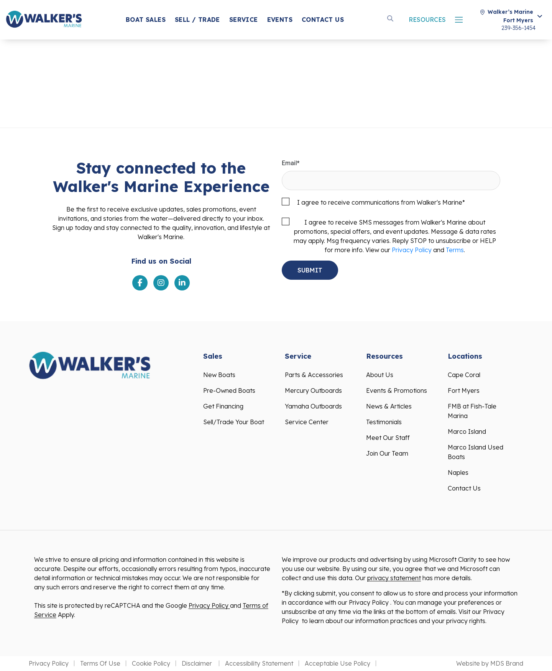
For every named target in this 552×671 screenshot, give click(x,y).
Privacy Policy (412, 250)
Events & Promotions (396, 390)
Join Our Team (387, 453)
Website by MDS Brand (489, 663)
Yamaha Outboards (313, 406)
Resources (427, 19)
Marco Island (467, 431)
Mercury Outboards (313, 390)
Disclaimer (198, 663)
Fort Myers (464, 390)
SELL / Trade (197, 19)
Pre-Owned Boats (229, 390)
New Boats (219, 375)
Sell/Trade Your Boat (233, 422)
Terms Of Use (100, 663)
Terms (455, 250)
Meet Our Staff (388, 437)
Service (243, 19)
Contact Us (323, 19)
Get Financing (223, 406)
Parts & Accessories (314, 375)
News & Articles (389, 406)
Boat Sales (146, 19)
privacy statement (394, 578)
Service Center (307, 422)
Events (279, 19)
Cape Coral (464, 375)
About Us (379, 375)
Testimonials (384, 422)
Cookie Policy (151, 663)
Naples (458, 472)
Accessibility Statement (259, 663)
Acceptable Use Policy (337, 663)
